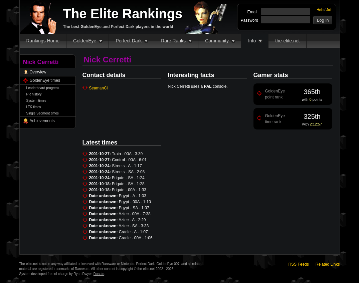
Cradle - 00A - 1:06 (136, 238)
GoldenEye (84, 40)
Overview (38, 72)
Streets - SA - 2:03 (128, 172)
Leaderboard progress (42, 88)
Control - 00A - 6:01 (129, 160)
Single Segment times (42, 113)
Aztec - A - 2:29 (132, 220)
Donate (99, 274)
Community (217, 40)
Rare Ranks (173, 40)
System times (36, 100)
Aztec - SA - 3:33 (134, 226)
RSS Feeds (298, 264)
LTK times (33, 107)
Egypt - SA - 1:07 (134, 208)
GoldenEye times (45, 80)
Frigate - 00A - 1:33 (129, 190)
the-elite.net (287, 40)
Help (320, 10)
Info (252, 40)
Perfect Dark (129, 40)
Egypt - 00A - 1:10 (135, 202)
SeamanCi (98, 88)
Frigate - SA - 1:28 (128, 184)
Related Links (328, 264)
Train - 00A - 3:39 (127, 154)
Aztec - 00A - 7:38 (134, 214)
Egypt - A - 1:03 (132, 196)
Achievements (42, 120)
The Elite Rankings (123, 13)
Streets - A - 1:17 (127, 166)
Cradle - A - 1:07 (133, 232)
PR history (34, 94)
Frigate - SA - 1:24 (128, 178)
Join (329, 10)
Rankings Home (43, 40)
